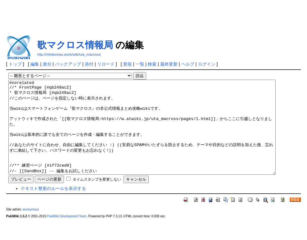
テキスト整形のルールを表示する (53, 207)
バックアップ (68, 64)
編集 (34, 64)
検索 (152, 64)
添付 (89, 64)
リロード (106, 64)
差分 (47, 64)
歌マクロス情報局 (75, 45)
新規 (127, 64)
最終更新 (169, 64)
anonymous (31, 228)
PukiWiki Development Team (67, 235)
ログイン (206, 64)
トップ (15, 64)
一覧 (140, 64)
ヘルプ (187, 64)
